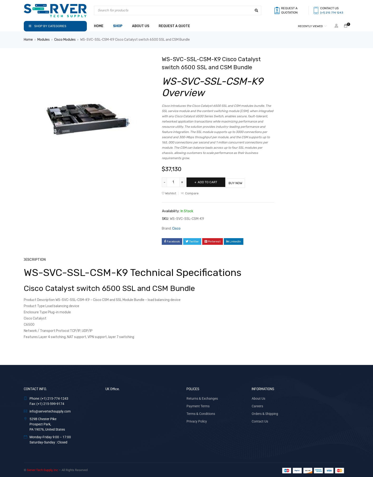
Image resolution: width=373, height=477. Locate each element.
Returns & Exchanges (202, 397)
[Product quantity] (174, 182)
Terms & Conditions (200, 412)
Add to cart (210, 182)
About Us (258, 397)
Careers (257, 405)
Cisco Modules (65, 40)
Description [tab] (34, 258)
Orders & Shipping (265, 412)
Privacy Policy (196, 420)
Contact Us (260, 420)
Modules (43, 40)
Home (28, 40)
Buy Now (242, 182)
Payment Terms (198, 405)
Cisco (176, 228)
